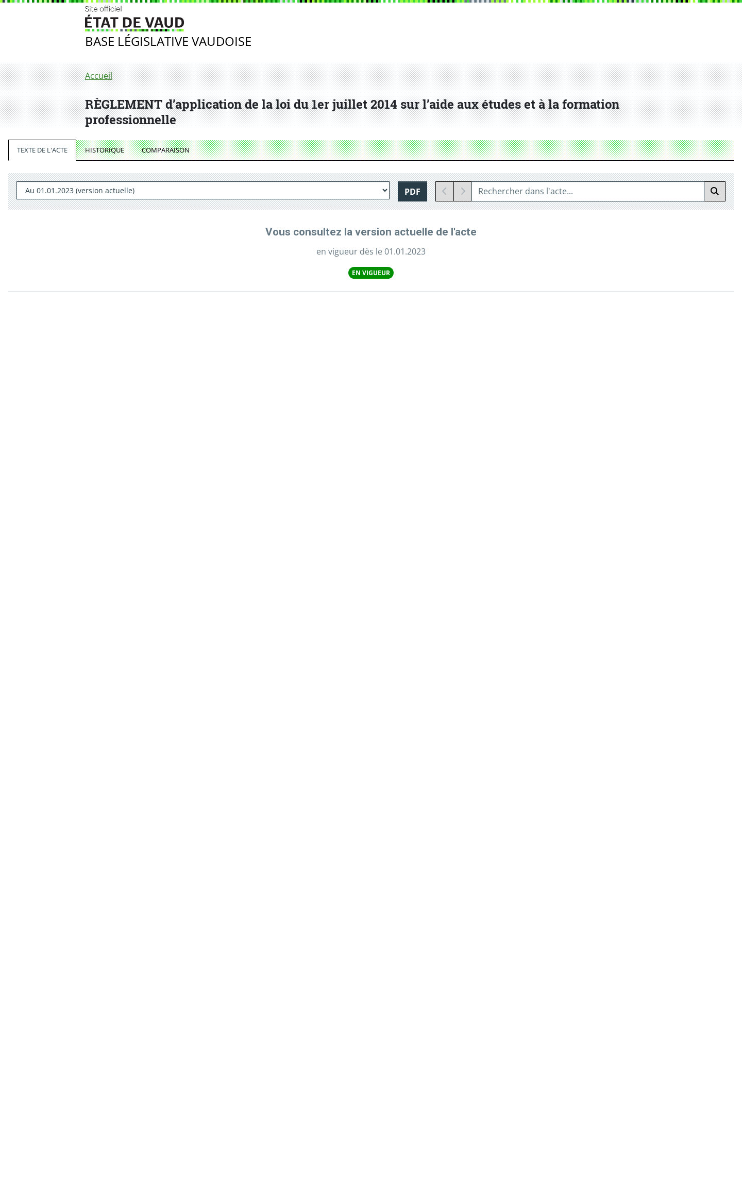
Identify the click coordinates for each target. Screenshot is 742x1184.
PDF (412, 191)
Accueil (98, 75)
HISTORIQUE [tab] (104, 150)
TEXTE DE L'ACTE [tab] (42, 150)
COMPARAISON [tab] (166, 150)
